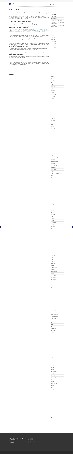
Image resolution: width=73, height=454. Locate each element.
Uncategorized (53, 369)
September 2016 (53, 94)
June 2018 (52, 53)
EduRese (52, 212)
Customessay (53, 163)
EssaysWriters (53, 269)
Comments (53, 423)
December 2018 (53, 41)
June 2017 (52, 78)
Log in (52, 419)
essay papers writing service (55, 234)
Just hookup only (53, 312)
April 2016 (52, 104)
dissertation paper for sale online (55, 173)
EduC (51, 177)
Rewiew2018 (53, 340)
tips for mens (53, 367)
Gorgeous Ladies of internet (55, 289)
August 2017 (53, 74)
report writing (53, 332)
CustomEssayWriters (54, 165)
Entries (52, 421)
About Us (40, 4)
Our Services (45, 4)
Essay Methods (53, 232)
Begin (52, 134)
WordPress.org (53, 425)
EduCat (52, 183)
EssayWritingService (54, 281)
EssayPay (52, 265)
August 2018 (53, 49)
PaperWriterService (53, 328)
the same (52, 361)
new (51, 322)
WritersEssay (53, 393)
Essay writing (53, 238)
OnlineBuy (52, 324)
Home (36, 4)
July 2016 (52, 98)
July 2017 (52, 76)
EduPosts (52, 210)
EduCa (52, 179)
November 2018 (53, 43)
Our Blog (52, 326)
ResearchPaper (53, 334)
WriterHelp (52, 389)
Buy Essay (52, 138)
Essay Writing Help (53, 240)
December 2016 (53, 90)
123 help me (52, 122)
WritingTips (52, 410)
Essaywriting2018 (53, 275)
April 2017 (52, 82)
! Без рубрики (53, 120)
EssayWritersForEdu (54, 271)
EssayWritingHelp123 (54, 277)
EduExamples (53, 206)
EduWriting (52, 224)
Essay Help (52, 230)
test (51, 359)
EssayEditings (53, 255)
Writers (52, 391)
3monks (52, 124)
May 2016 (52, 102)
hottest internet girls (54, 310)
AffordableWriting (53, 128)
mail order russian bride (54, 316)
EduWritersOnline (53, 222)
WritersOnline (53, 395)
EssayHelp (52, 259)
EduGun (52, 208)
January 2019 (53, 39)
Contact (56, 4)
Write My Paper (53, 379)
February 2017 (53, 86)
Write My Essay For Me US (54, 377)
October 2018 (53, 45)
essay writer (52, 236)
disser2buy (52, 171)
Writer (52, 387)
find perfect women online (54, 285)
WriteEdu (52, 381)
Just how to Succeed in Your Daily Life (56, 20)
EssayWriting (53, 273)
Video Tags (52, 373)
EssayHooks (53, 263)
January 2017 (53, 88)
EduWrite (52, 218)
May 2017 (52, 80)
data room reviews (53, 167)
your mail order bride (54, 414)
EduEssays (52, 204)
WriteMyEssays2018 (54, 383)
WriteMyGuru (53, 385)
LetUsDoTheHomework (54, 314)
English (60, 4)
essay (52, 228)
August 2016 (53, 96)
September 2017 (53, 72)
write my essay (53, 375)
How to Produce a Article (54, 18)
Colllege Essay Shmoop (54, 157)
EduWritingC (53, 226)
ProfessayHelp (53, 330)
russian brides (53, 342)
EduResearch (53, 214)
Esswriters (52, 283)
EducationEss (53, 187)
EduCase (52, 181)
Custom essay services (54, 161)
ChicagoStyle (53, 153)
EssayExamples (53, 257)
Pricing (50, 4)
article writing (53, 130)
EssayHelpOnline (53, 261)
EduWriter (52, 220)
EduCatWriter (53, 189)
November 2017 (53, 68)
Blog (53, 4)
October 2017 (53, 70)
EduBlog (52, 175)
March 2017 (52, 84)
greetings (52, 291)
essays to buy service (54, 267)
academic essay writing (31, 41)
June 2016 (52, 100)
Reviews (52, 338)
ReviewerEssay (53, 336)
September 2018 (53, 47)
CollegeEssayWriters (54, 155)
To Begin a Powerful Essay (54, 16)
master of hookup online (54, 318)
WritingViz (52, 412)
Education (52, 185)
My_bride (52, 320)
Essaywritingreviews (54, 279)
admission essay (53, 126)
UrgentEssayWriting (54, 371)
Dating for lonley (53, 169)
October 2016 (53, 92)
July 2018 (52, 51)
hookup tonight (53, 308)
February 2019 (53, 37)
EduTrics (52, 216)
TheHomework (53, 363)
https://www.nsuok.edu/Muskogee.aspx (39, 29)
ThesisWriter (53, 365)
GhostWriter (52, 287)
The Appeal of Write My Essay (16, 9)
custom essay (53, 159)
